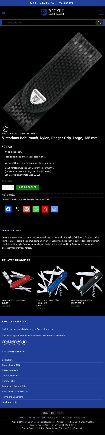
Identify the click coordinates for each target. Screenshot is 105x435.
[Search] (99, 22)
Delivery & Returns (11, 370)
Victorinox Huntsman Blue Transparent (48, 301)
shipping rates (30, 171)
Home (5, 133)
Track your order (10, 402)
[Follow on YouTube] (24, 342)
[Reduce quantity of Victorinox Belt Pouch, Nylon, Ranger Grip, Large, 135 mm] (3, 187)
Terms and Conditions (12, 397)
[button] (3, 12)
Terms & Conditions (30, 428)
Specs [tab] (18, 230)
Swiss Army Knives (29, 133)
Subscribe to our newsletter (15, 391)
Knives (13, 133)
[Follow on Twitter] (14, 342)
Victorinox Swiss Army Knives (38, 199)
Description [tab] (8, 230)
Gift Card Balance (10, 375)
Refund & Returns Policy (62, 428)
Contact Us (7, 360)
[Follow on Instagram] (9, 342)
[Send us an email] (19, 342)
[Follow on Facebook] (4, 342)
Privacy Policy (9, 381)
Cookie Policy (66, 418)
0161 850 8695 (66, 3)
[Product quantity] (8, 187)
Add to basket (27, 187)
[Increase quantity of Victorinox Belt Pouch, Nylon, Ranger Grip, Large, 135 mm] (12, 187)
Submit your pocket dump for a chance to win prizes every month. (33, 335)
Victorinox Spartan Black (81, 300)
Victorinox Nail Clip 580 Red (13, 300)
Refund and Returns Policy (15, 386)
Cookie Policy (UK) (11, 365)
